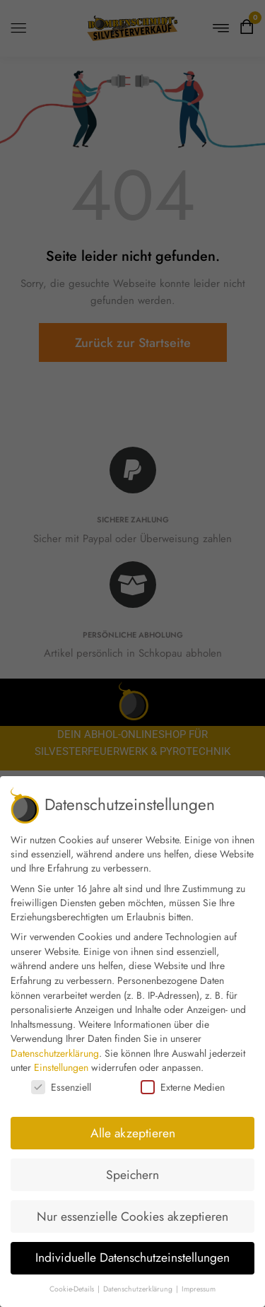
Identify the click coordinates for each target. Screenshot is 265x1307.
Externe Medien (183, 1087)
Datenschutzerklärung (55, 1053)
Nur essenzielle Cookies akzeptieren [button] (132, 1216)
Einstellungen (61, 1067)
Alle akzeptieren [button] (132, 1133)
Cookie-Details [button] (72, 1289)
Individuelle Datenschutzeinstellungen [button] (132, 1257)
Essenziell (61, 1087)
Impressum (199, 1289)
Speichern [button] (132, 1175)
